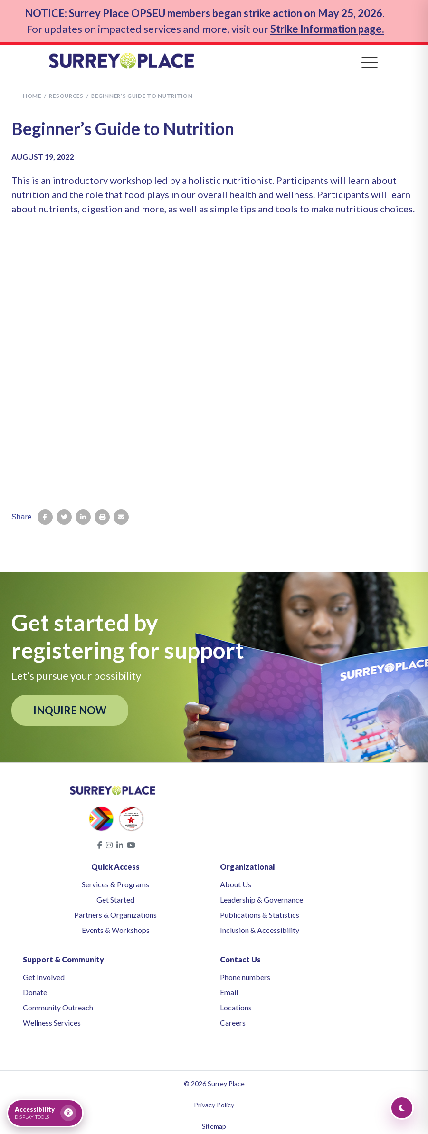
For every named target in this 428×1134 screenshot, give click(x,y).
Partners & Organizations (115, 909)
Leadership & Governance (261, 894)
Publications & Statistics (259, 909)
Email (229, 987)
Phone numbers (245, 972)
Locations (236, 1002)
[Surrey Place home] (214, 56)
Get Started (115, 894)
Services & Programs (115, 879)
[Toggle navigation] (369, 57)
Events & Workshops (116, 925)
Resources (66, 91)
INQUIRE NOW (69, 705)
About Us (235, 879)
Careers (233, 1017)
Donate (35, 987)
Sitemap (214, 1121)
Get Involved (44, 972)
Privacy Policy (214, 1100)
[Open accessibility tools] (45, 1113)
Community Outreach (58, 1002)
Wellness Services (52, 1017)
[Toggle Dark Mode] (402, 1108)
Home (32, 91)
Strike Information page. (327, 25)
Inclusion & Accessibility (259, 925)
